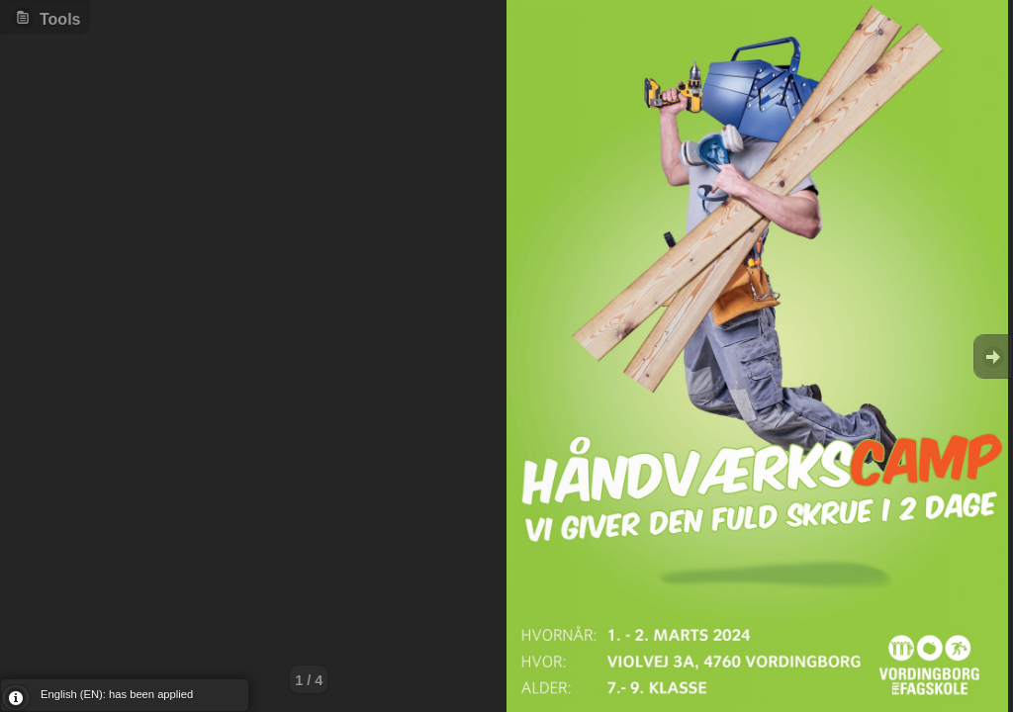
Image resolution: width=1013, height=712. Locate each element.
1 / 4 (308, 680)
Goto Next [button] (993, 356)
